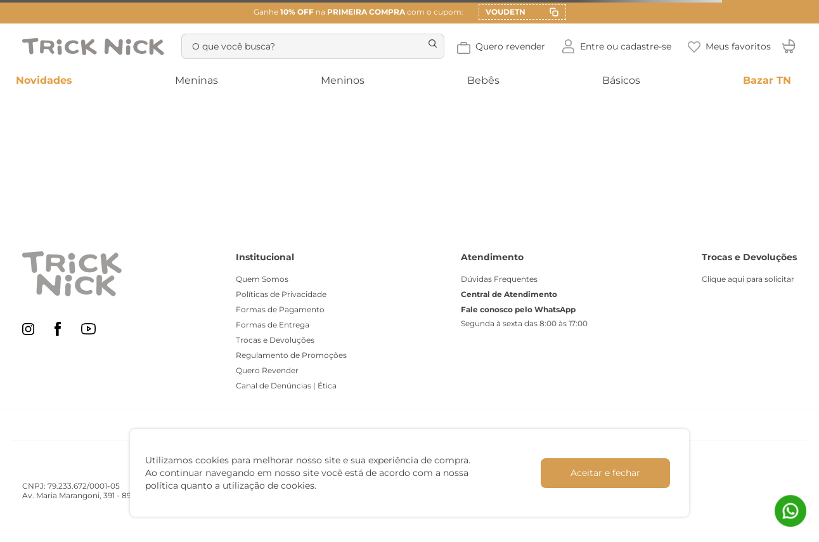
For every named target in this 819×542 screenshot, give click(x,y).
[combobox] (310, 46)
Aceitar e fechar (605, 473)
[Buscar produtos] (426, 46)
